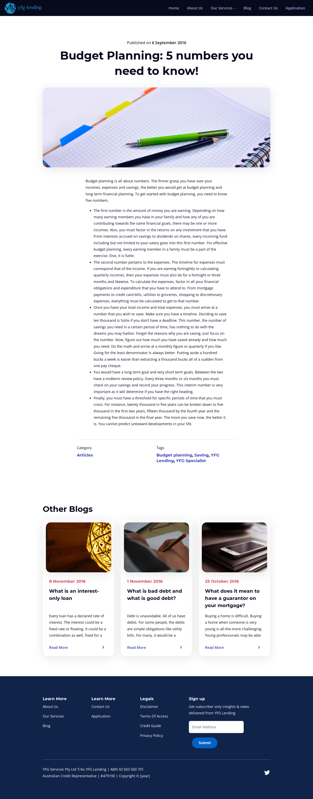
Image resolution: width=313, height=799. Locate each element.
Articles (85, 455)
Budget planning (174, 455)
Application (295, 8)
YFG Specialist (191, 460)
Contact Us (268, 8)
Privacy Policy (151, 735)
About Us (195, 8)
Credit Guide (150, 725)
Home (174, 8)
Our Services (222, 8)
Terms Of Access (154, 716)
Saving (201, 455)
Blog (247, 8)
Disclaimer (149, 706)
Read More (58, 647)
